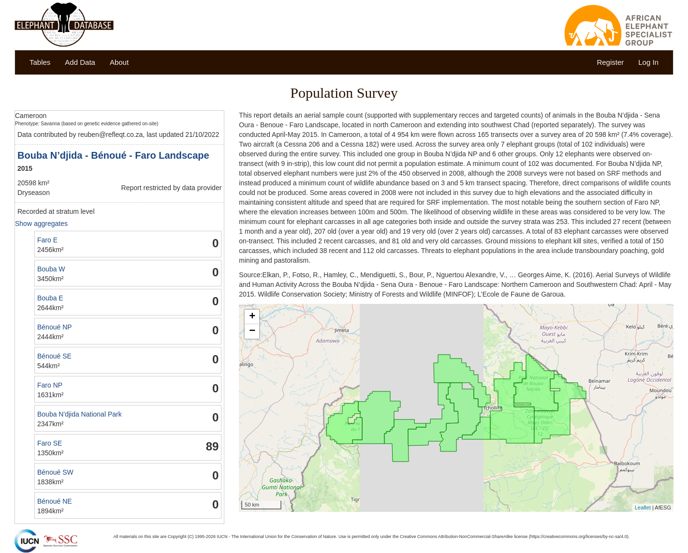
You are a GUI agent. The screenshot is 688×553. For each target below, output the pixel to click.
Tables (39, 62)
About (119, 62)
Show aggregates (41, 223)
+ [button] (252, 317)
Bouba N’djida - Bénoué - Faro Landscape (113, 155)
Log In (648, 62)
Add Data (80, 62)
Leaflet (643, 507)
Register (610, 62)
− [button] (252, 331)
